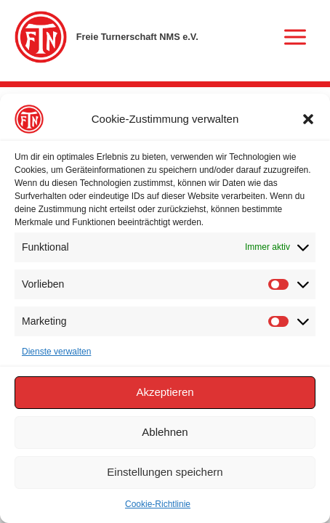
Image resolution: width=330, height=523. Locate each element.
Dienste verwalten (56, 351)
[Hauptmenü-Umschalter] (295, 37)
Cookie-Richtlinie (157, 504)
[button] (308, 119)
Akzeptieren (164, 392)
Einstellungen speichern (164, 472)
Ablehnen (165, 432)
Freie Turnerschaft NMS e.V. (137, 36)
